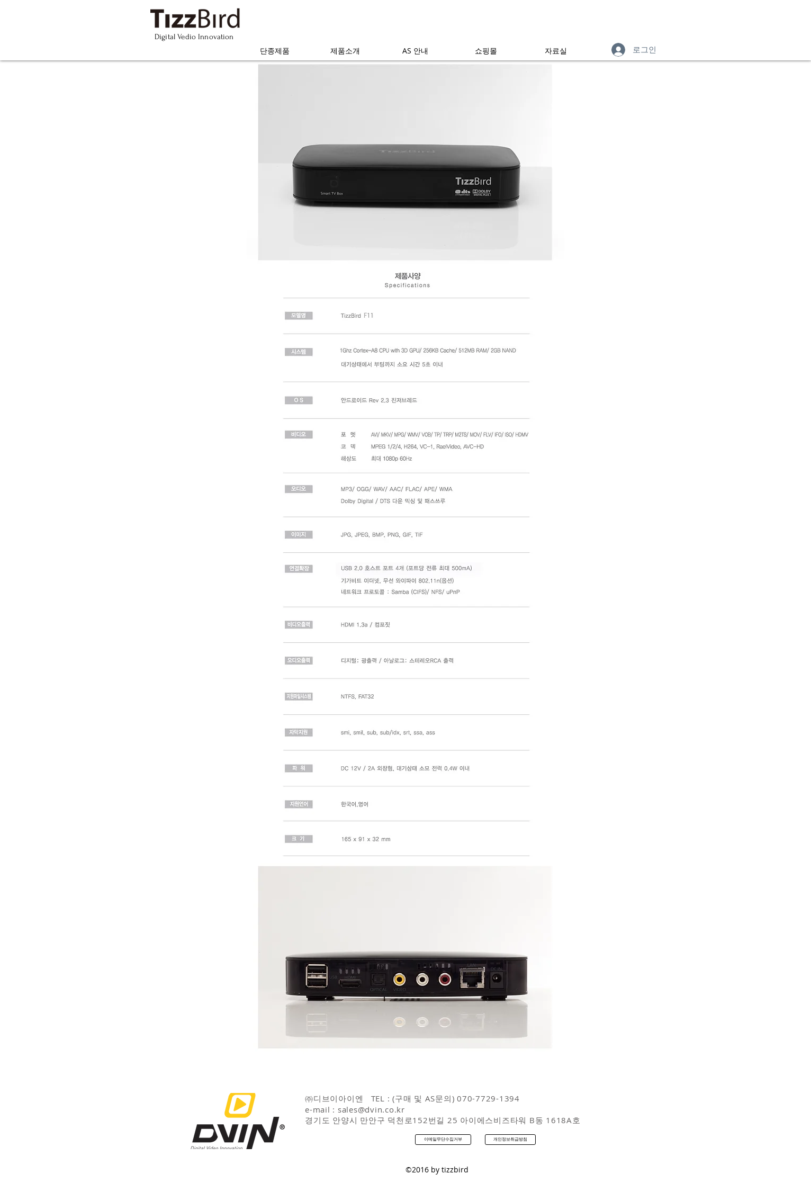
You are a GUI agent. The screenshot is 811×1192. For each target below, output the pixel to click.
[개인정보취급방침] (510, 1139)
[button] (274, 50)
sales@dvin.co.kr (371, 1109)
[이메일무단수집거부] (443, 1139)
